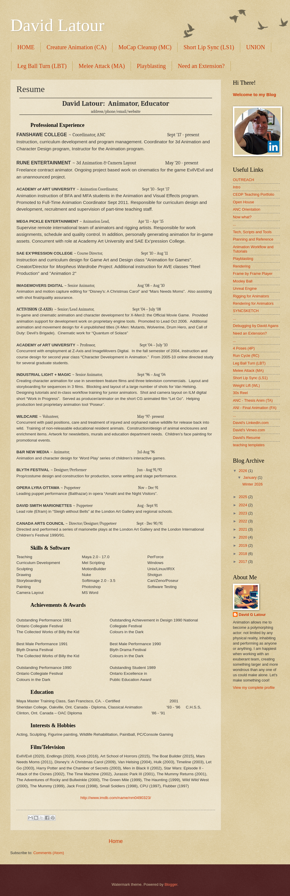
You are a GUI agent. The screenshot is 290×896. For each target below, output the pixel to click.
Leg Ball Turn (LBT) (41, 66)
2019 (243, 545)
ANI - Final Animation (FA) (255, 408)
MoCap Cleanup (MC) (144, 47)
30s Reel (240, 393)
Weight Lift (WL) (246, 385)
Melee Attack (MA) (102, 66)
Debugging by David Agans (255, 325)
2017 (243, 561)
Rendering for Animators (253, 303)
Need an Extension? (201, 66)
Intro (236, 187)
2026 (243, 471)
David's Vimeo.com (249, 430)
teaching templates (249, 445)
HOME (26, 47)
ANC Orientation (246, 209)
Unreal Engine (245, 288)
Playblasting (151, 66)
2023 (243, 513)
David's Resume (246, 437)
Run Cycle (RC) (246, 355)
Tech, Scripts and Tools (252, 232)
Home (116, 841)
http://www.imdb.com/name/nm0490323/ (115, 798)
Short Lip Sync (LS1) (250, 378)
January (250, 477)
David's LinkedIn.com (251, 422)
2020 (243, 537)
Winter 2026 (252, 484)
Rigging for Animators (251, 296)
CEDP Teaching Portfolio (253, 194)
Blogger (171, 884)
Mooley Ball (243, 281)
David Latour (57, 25)
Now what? (242, 217)
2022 (243, 521)
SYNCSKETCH (246, 311)
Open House (243, 202)
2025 (243, 497)
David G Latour (252, 614)
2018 (243, 553)
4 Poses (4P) (244, 348)
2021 (243, 529)
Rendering (241, 266)
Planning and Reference (253, 239)
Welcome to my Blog (254, 94)
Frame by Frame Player (252, 273)
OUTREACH (243, 180)
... (234, 224)
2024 (243, 505)
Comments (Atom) (48, 853)
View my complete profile (254, 687)
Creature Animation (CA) (76, 47)
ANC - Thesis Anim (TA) (253, 400)
